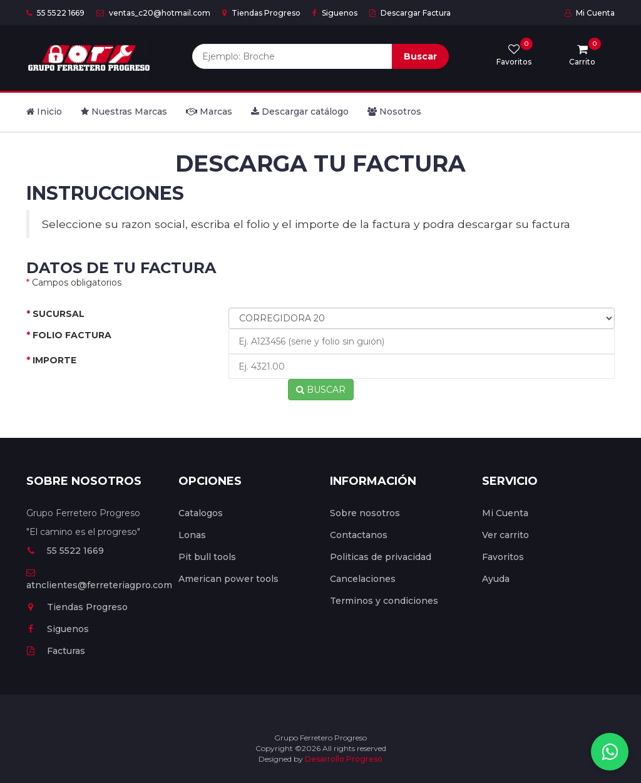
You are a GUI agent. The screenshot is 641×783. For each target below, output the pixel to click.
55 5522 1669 (55, 13)
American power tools (228, 578)
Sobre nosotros (365, 513)
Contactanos (358, 535)
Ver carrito (505, 535)
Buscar (420, 56)
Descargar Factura (410, 13)
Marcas (209, 111)
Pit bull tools (207, 557)
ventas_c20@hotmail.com (153, 13)
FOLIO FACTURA (68, 335)
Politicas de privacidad (380, 557)
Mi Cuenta (590, 13)
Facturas (55, 650)
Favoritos (503, 557)
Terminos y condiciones (384, 600)
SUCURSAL (55, 313)
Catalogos (200, 513)
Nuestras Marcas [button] (124, 111)
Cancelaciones (363, 578)
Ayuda (496, 578)
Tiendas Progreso (261, 13)
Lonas (192, 535)
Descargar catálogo (300, 111)
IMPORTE (51, 360)
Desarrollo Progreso (343, 759)
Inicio (44, 111)
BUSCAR (321, 389)
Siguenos (334, 13)
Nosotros (394, 111)
